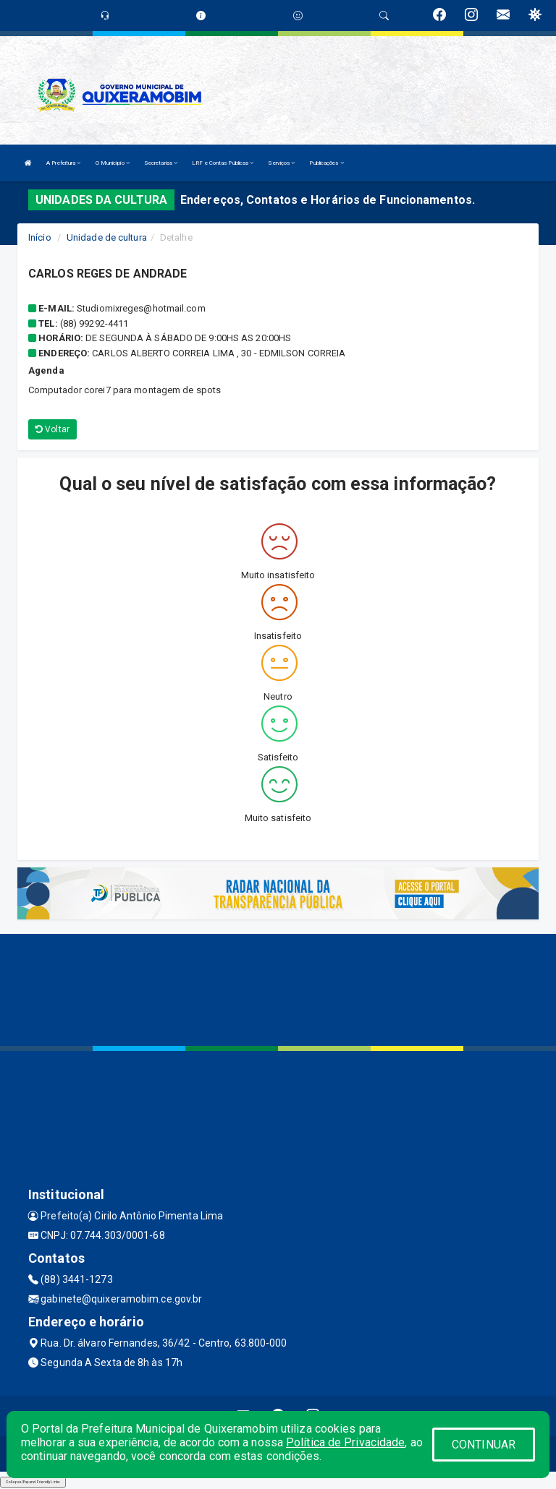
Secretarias (160, 163)
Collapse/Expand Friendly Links (33, 1482)
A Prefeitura (63, 163)
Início (39, 237)
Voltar (52, 429)
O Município (113, 163)
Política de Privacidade (345, 1442)
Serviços (281, 163)
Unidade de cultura (107, 237)
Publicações (326, 163)
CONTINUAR (483, 1444)
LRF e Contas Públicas (222, 163)
